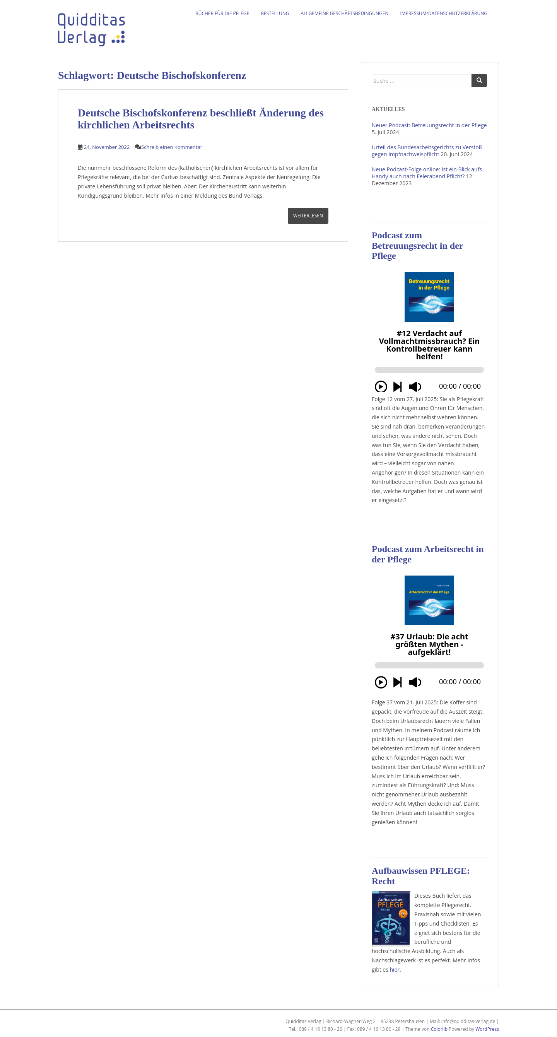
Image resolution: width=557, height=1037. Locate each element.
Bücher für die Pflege (222, 13)
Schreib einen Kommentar (171, 147)
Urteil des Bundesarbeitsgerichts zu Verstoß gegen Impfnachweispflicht (427, 151)
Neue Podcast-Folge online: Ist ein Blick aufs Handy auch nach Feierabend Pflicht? (427, 173)
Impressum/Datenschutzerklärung (443, 13)
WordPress (487, 1029)
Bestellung (275, 13)
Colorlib (439, 1029)
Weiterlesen (308, 215)
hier (395, 969)
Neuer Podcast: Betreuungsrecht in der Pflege (429, 125)
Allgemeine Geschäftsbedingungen (345, 13)
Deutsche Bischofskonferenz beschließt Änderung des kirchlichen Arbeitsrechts (201, 119)
